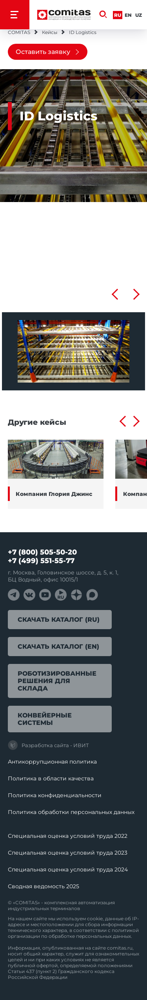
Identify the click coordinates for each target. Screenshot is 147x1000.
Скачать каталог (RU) (59, 619)
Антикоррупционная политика (52, 761)
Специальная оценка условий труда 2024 (68, 869)
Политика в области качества (51, 778)
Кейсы (49, 32)
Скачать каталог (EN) (58, 646)
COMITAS (19, 32)
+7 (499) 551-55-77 (41, 560)
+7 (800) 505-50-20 (42, 552)
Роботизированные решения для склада (57, 681)
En (128, 15)
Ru (117, 15)
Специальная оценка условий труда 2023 (67, 852)
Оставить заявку (43, 51)
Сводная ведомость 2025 (43, 886)
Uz (138, 15)
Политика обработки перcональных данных (71, 812)
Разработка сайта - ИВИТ (48, 745)
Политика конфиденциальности (55, 795)
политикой (125, 930)
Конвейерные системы (45, 719)
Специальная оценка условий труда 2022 (67, 835)
